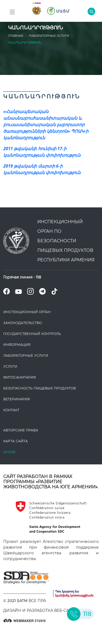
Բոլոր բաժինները (12, 13)
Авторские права (20, 430)
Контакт (11, 410)
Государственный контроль (32, 334)
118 (38, 277)
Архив (9, 452)
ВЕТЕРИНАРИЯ (16, 399)
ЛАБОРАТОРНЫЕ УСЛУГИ (49, 36)
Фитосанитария (19, 377)
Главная (15, 36)
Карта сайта (15, 441)
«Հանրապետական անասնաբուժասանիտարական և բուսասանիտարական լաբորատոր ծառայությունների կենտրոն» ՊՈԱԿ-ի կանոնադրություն (45, 124)
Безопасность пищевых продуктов (39, 388)
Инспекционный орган (27, 312)
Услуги (10, 366)
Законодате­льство (22, 323)
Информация (16, 345)
